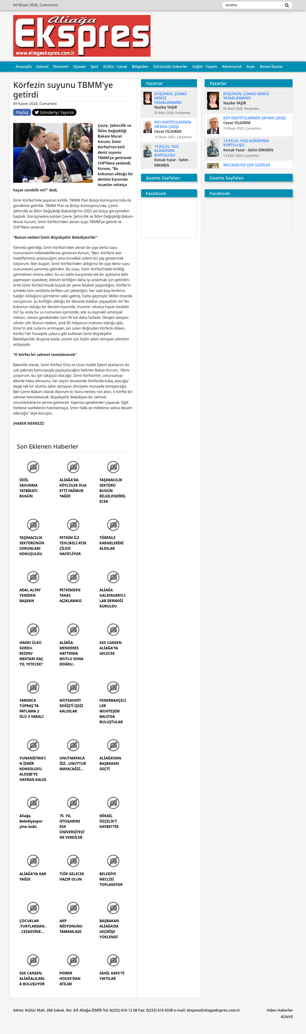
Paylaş (22, 112)
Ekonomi (60, 66)
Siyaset (79, 66)
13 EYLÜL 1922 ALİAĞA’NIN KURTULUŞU (166, 151)
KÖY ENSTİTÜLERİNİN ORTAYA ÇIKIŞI (172, 124)
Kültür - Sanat (115, 66)
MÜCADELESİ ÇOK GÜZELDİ (246, 164)
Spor (95, 66)
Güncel (42, 66)
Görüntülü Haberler (170, 66)
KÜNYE (287, 1016)
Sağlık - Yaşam (204, 66)
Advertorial (232, 66)
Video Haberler (280, 1010)
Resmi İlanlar (271, 66)
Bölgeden (140, 66)
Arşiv (250, 66)
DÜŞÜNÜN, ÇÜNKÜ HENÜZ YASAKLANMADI (246, 95)
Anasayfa (24, 66)
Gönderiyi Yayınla (54, 112)
